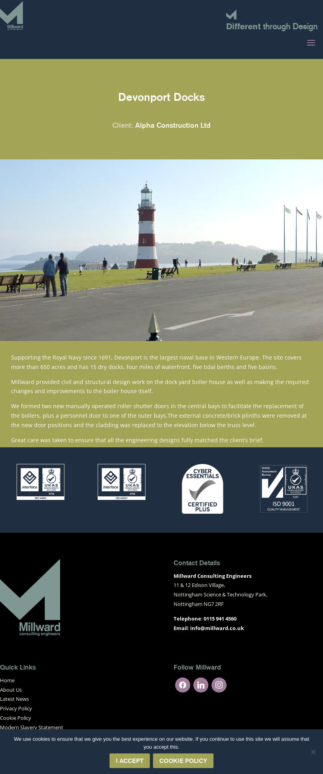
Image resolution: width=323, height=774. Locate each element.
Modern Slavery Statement (31, 727)
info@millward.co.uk (217, 628)
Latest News (14, 698)
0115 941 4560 (220, 618)
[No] (313, 752)
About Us (11, 689)
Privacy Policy (16, 708)
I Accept (130, 761)
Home (7, 680)
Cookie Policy (15, 717)
